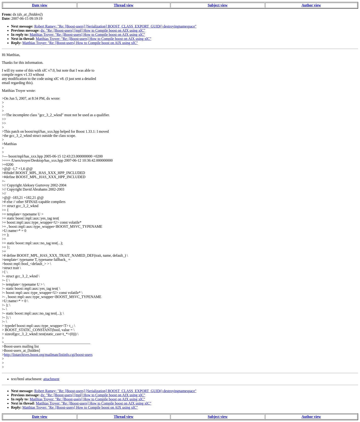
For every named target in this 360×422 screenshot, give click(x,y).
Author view (311, 5)
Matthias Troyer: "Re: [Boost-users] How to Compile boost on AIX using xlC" (87, 35)
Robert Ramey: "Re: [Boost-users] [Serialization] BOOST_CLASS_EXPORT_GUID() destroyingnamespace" (115, 26)
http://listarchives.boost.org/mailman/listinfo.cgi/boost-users (48, 355)
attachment (51, 379)
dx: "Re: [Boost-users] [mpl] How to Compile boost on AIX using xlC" (93, 30)
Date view (39, 5)
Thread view (123, 5)
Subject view (218, 5)
